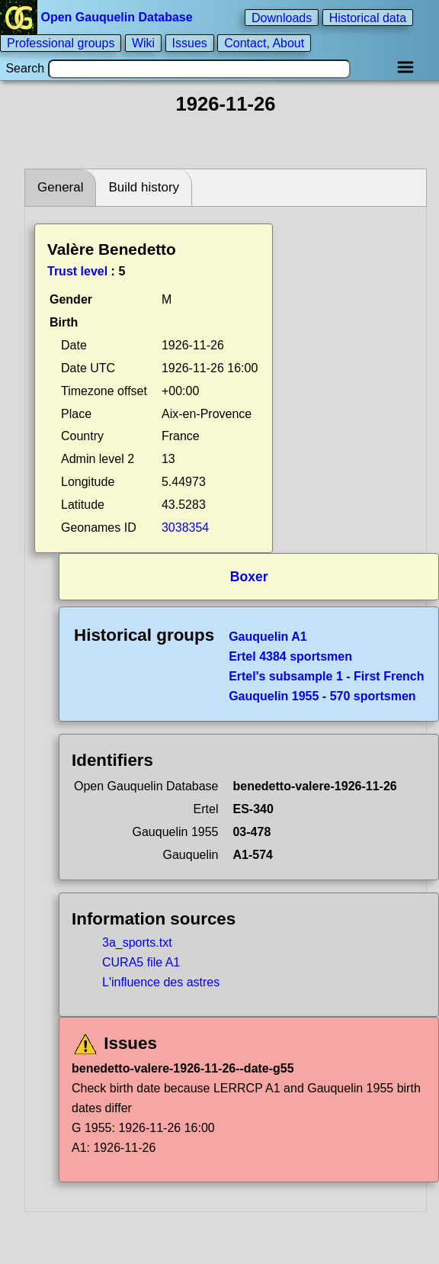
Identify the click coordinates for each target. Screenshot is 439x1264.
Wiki (143, 43)
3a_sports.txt (137, 942)
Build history (143, 187)
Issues (189, 43)
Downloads (282, 17)
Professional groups (60, 43)
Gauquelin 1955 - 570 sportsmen (322, 696)
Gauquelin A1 (268, 636)
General (60, 187)
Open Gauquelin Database (98, 17)
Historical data (367, 17)
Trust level (77, 271)
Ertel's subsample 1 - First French (326, 676)
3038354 (185, 527)
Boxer (249, 576)
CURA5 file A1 (141, 962)
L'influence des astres (161, 982)
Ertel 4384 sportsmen (290, 656)
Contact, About (264, 43)
